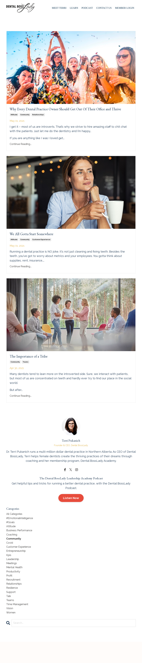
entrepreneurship (18, 565)
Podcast (87, 8)
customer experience (41, 249)
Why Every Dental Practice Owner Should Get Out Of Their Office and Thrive (68, 113)
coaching (12, 547)
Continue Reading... (21, 151)
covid (10, 556)
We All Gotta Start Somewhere (39, 243)
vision (10, 628)
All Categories (15, 525)
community (24, 122)
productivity (14, 588)
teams (25, 373)
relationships (38, 122)
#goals (11, 534)
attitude (14, 122)
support (11, 610)
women (11, 633)
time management (19, 624)
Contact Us (104, 8)
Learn (74, 8)
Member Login (124, 8)
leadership (13, 574)
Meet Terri (59, 8)
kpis (9, 570)
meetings (12, 579)
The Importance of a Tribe (35, 367)
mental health (15, 583)
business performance (21, 543)
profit (9, 592)
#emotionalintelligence (21, 529)
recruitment (14, 597)
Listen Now (71, 509)
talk (9, 615)
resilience (13, 606)
